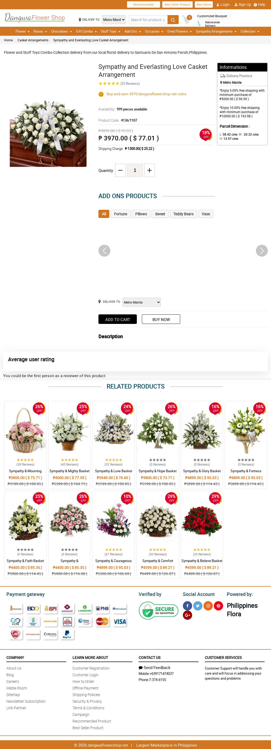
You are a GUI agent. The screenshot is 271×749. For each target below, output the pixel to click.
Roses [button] (40, 31)
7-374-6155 (157, 678)
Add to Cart (117, 319)
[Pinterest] (218, 605)
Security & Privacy (87, 700)
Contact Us (149, 656)
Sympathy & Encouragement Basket (69, 563)
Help (259, 4)
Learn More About (90, 656)
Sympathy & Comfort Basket (157, 563)
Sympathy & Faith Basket (25, 560)
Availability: (121, 109)
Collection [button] (250, 31)
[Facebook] (187, 605)
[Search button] (173, 19)
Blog (10, 673)
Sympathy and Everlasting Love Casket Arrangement (90, 40)
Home (8, 40)
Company (15, 656)
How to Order (83, 680)
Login (223, 4)
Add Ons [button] (132, 31)
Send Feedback (154, 666)
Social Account (197, 593)
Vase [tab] (206, 213)
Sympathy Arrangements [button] (216, 31)
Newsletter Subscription (26, 700)
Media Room (16, 687)
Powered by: (239, 593)
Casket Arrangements (32, 40)
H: (228, 138)
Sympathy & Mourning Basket (25, 473)
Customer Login (85, 673)
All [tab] (104, 213)
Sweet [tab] (160, 213)
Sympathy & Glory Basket (202, 471)
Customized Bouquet (212, 16)
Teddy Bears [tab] (183, 213)
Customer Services (223, 656)
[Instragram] (208, 605)
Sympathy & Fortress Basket (246, 473)
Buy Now (161, 319)
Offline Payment (85, 687)
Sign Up (242, 4)
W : (246, 134)
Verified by (149, 593)
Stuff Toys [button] (110, 31)
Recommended (143, 4)
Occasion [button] (154, 31)
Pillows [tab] (141, 213)
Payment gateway (23, 593)
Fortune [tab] (120, 213)
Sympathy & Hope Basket (158, 471)
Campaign (81, 713)
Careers (12, 680)
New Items (204, 4)
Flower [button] (23, 31)
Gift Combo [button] (86, 31)
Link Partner (16, 707)
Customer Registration (91, 667)
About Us (13, 667)
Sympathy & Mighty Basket (69, 471)
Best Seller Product (177, 4)
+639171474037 (162, 672)
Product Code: (117, 120)
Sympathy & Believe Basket (202, 560)
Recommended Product (92, 720)
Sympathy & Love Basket (113, 471)
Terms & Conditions (88, 707)
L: (228, 134)
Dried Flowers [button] (179, 31)
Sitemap (13, 693)
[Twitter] (197, 605)
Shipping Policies (86, 693)
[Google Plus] (187, 614)
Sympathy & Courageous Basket (113, 563)
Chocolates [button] (61, 31)
